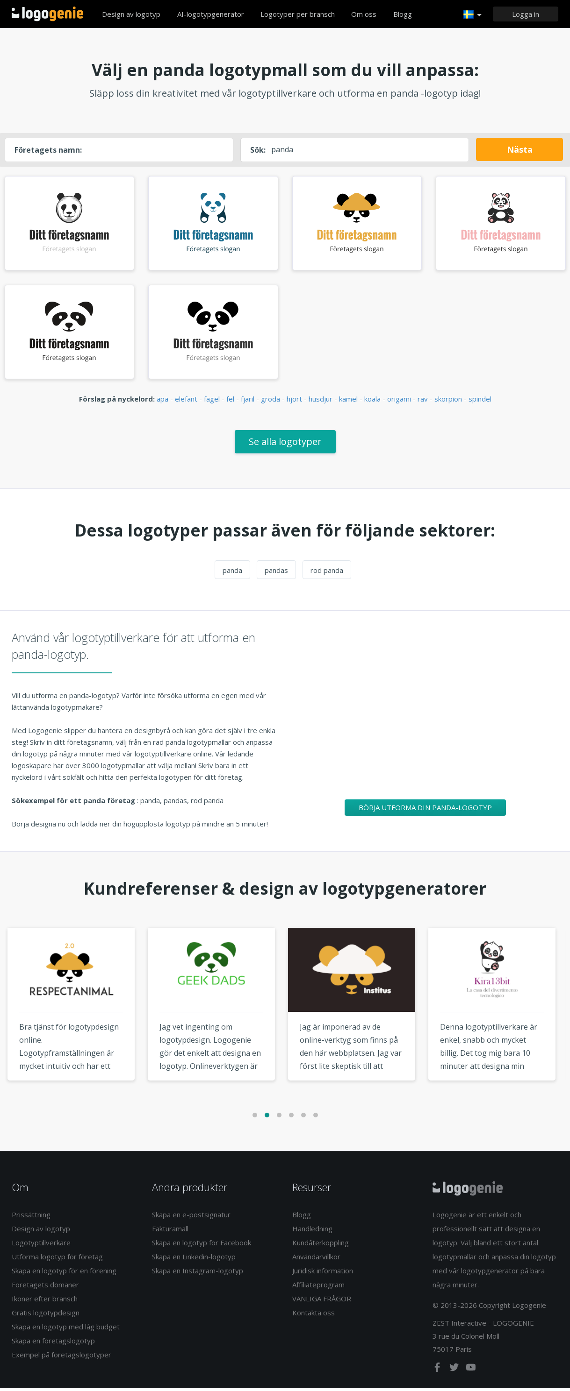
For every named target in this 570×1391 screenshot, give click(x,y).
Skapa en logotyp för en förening (64, 1273)
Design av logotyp (131, 14)
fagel (212, 402)
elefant (186, 402)
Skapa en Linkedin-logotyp (194, 1259)
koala (372, 402)
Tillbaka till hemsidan (47, 14)
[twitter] (455, 1372)
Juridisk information (322, 1273)
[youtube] (471, 1372)
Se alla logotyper (285, 444)
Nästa (520, 149)
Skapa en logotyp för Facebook (201, 1245)
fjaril (247, 402)
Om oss (363, 14)
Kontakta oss (313, 1315)
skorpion (448, 402)
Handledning (312, 1231)
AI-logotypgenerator (210, 14)
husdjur (320, 402)
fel (230, 402)
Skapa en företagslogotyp (53, 1343)
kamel (348, 402)
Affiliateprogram (318, 1287)
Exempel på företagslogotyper (61, 1357)
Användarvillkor (316, 1259)
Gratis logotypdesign (45, 1315)
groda (270, 402)
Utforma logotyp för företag (57, 1259)
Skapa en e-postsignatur (191, 1217)
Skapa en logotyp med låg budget (66, 1329)
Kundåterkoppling (320, 1245)
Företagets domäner (45, 1287)
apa (162, 402)
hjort (294, 402)
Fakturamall (170, 1231)
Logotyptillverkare (41, 1245)
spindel (480, 402)
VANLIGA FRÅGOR (321, 1301)
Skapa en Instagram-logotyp (197, 1273)
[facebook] (438, 1372)
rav (423, 402)
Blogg (402, 14)
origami (399, 402)
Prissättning (31, 1217)
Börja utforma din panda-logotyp (425, 810)
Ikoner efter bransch (45, 1301)
